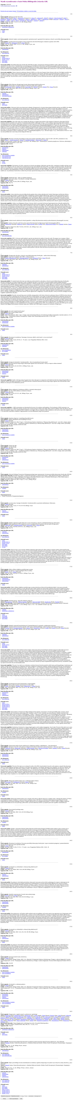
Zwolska (40, 224)
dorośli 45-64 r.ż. (6, 58)
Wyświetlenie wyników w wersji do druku (26, 11)
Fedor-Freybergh (58, 18)
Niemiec (62, 1018)
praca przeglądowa (6, 350)
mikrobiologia (5, 232)
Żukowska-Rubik (36, 602)
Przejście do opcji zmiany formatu (8, 11)
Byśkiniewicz (37, 628)
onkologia (4, 151)
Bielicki (7, 43)
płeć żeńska (4, 62)
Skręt (12, 20)
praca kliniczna (5, 53)
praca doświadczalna (7, 235)
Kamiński (3, 19)
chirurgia (4, 93)
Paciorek (7, 628)
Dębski (45, 18)
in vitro (3, 163)
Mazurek (7, 1065)
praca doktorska (5, 1054)
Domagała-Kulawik (29, 140)
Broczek (35, 87)
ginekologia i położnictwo (8, 27)
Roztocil (2, 20)
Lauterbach (20, 19)
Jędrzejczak (48, 1016)
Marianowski (45, 19)
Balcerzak (18, 87)
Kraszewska (29, 525)
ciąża (3, 32)
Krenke (47, 628)
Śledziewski (10, 1020)
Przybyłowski (8, 87)
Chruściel (52, 1015)
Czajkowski (39, 18)
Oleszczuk (55, 19)
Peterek (32, 1019)
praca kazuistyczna (6, 156)
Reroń (66, 19)
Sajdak (7, 20)
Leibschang (29, 1018)
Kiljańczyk (3, 1018)
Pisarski (61, 19)
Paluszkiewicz (24, 1019)
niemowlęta (4, 617)
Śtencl (17, 20)
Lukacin (27, 19)
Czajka (59, 1015)
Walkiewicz (19, 224)
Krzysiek (15, 19)
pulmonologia (5, 49)
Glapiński (61, 224)
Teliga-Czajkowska (21, 1020)
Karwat (53, 628)
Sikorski (55, 1019)
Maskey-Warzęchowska (10, 258)
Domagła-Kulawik (18, 525)
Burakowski (27, 1015)
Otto (13, 1019)
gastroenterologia (6, 579)
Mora (54, 1018)
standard (4, 488)
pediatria (4, 609)
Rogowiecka (39, 1019)
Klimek (7, 18)
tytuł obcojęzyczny (6, 158)
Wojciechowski (55, 1020)
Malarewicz (33, 19)
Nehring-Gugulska (22, 602)
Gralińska (29, 1016)
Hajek (65, 18)
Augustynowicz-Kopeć (50, 224)
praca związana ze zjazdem (8, 155)
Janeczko (38, 1016)
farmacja (4, 149)
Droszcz (22, 140)
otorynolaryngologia (6, 96)
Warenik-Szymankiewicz (42, 1020)
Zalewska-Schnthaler (43, 748)
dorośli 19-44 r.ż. (6, 705)
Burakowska (17, 1015)
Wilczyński (29, 20)
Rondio (46, 1019)
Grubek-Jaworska (14, 140)
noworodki (4, 616)
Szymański (22, 20)
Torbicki (31, 1020)
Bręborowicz (21, 18)
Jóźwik (56, 1016)
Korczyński (28, 87)
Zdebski (41, 20)
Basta (14, 18)
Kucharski (19, 1018)
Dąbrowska (38, 140)
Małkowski (37, 1018)
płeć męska (4, 60)
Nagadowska (48, 602)
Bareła (6, 572)
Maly (39, 19)
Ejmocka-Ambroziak (18, 1016)
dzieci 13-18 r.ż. (5, 704)
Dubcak (51, 18)
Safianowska (8, 224)
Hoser (6, 140)
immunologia (5, 147)
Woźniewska (66, 1020)
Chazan (33, 18)
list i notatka (5, 351)
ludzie (3, 30)
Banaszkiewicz (8, 602)
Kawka (63, 1016)
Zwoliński (3, 1021)
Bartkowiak (8, 1015)
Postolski (57, 602)
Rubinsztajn (14, 43)
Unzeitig (36, 20)
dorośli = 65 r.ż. (5, 59)
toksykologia (5, 994)
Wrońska (18, 686)
